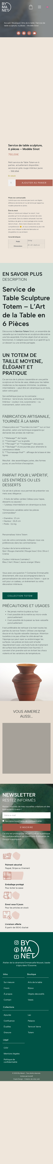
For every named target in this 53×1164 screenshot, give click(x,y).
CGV (6, 1072)
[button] (19, 33)
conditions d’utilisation (35, 861)
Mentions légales (12, 1078)
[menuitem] (47, 7)
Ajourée (7, 1039)
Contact (7, 1024)
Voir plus (15, 195)
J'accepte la (23, 845)
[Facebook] (16, 974)
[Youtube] (16, 981)
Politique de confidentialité (10, 1085)
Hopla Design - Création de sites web (26, 1103)
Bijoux (31, 1012)
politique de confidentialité (29, 845)
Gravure (7, 1057)
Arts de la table (28, 23)
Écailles (7, 1051)
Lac (29, 1039)
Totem (31, 1057)
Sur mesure (9, 1007)
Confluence (9, 1045)
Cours (6, 1012)
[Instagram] (16, 967)
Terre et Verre (34, 1051)
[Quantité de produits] (12, 207)
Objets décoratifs (36, 1018)
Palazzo (31, 1045)
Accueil (7, 23)
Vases (30, 1024)
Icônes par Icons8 (26, 1100)
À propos (8, 1018)
